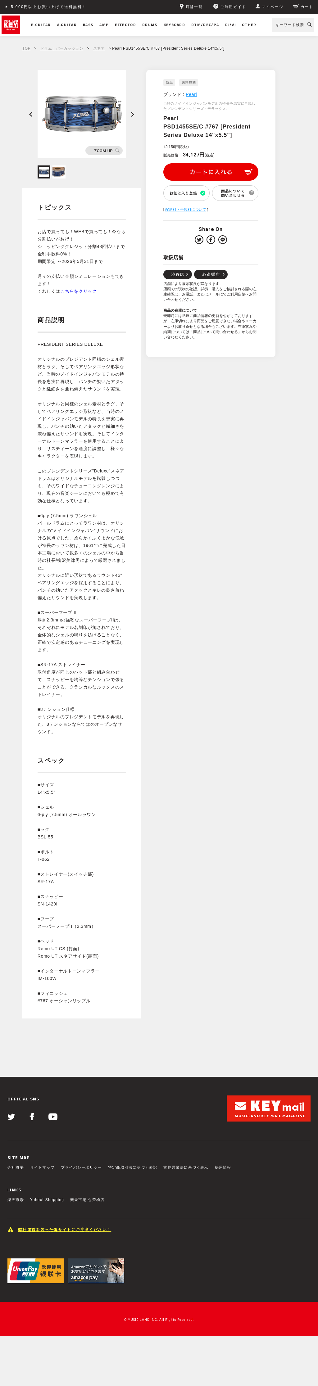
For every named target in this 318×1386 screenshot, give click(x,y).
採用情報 (223, 1167)
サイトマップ (42, 1167)
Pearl (191, 94)
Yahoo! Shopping (47, 1200)
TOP (26, 48)
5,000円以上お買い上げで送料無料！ (49, 7)
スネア (99, 48)
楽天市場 (15, 1200)
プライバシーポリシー (81, 1167)
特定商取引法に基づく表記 (132, 1167)
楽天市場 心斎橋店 (87, 1200)
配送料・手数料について (185, 209)
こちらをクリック (78, 291)
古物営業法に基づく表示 (185, 1167)
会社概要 (15, 1167)
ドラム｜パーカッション (62, 48)
